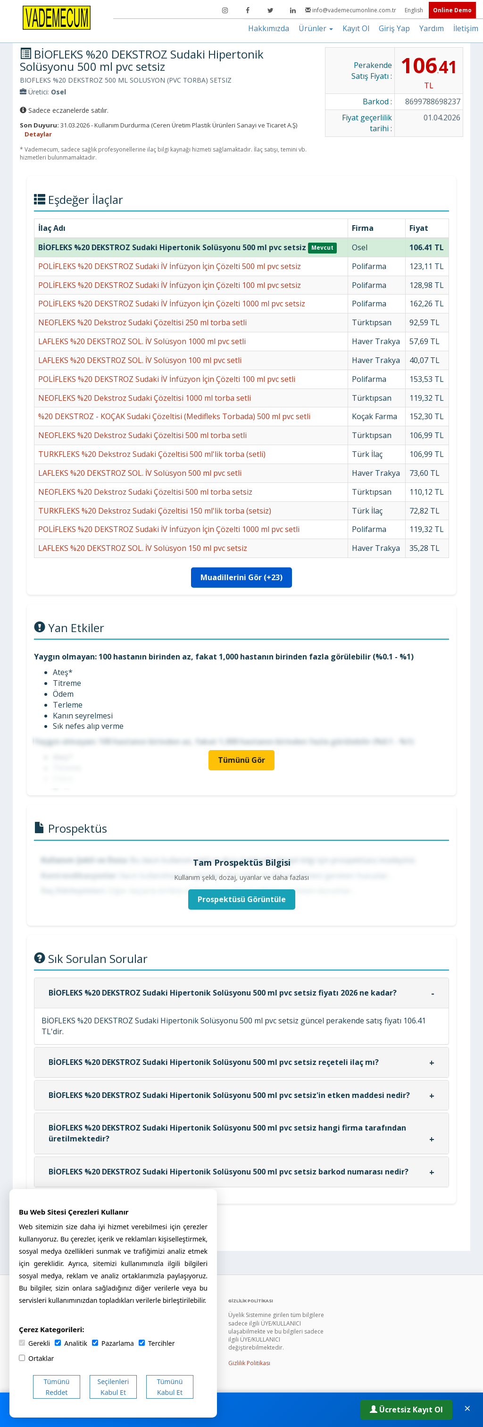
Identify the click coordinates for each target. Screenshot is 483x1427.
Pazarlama (113, 1343)
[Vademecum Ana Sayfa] (56, 17)
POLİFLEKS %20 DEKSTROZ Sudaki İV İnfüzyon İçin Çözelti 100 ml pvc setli (166, 379)
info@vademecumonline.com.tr (351, 10)
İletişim (465, 28)
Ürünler (316, 28)
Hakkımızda (268, 28)
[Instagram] (225, 10)
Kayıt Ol (355, 28)
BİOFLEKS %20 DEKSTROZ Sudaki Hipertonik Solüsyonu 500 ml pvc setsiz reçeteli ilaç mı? (214, 1062)
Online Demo (452, 10)
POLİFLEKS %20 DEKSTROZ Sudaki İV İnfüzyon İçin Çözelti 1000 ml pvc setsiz (171, 303)
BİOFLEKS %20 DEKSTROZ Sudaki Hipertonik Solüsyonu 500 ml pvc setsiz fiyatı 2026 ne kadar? (223, 993)
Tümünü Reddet (57, 1387)
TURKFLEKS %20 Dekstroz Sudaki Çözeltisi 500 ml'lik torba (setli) (152, 454)
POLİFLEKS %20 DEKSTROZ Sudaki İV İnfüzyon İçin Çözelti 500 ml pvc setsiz (169, 266)
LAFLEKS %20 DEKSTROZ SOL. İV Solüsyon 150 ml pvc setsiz (142, 548)
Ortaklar (36, 1358)
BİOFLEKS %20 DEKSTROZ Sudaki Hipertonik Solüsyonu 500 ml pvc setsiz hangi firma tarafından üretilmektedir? (227, 1133)
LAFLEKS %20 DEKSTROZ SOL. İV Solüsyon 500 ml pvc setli (140, 473)
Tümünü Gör (241, 760)
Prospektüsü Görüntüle (242, 899)
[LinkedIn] (293, 10)
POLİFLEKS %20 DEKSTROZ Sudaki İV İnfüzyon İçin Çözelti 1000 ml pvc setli (169, 529)
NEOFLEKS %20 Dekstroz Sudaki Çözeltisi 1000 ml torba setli (144, 398)
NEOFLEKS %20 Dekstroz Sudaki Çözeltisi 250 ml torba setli (142, 322)
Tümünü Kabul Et (170, 1387)
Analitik (71, 1343)
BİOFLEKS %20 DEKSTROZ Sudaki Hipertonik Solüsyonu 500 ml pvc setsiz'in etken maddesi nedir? (229, 1095)
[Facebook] (247, 10)
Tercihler (157, 1343)
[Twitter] (270, 10)
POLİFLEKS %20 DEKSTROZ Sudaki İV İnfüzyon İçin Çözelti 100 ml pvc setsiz (169, 285)
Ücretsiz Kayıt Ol (406, 1409)
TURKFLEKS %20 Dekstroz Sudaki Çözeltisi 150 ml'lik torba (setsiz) (154, 511)
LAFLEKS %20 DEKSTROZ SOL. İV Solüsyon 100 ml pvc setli (140, 360)
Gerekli (34, 1343)
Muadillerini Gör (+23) (241, 577)
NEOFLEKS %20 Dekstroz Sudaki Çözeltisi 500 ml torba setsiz (145, 492)
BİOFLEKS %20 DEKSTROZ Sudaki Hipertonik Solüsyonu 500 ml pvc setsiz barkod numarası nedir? (228, 1171)
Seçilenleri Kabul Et (113, 1387)
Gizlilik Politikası (249, 1363)
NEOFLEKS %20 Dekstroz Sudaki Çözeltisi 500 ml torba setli (142, 435)
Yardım (431, 28)
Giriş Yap (394, 28)
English (415, 10)
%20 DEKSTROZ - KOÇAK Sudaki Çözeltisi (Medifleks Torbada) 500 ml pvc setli (174, 416)
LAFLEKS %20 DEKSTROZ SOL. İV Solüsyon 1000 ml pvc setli (142, 341)
